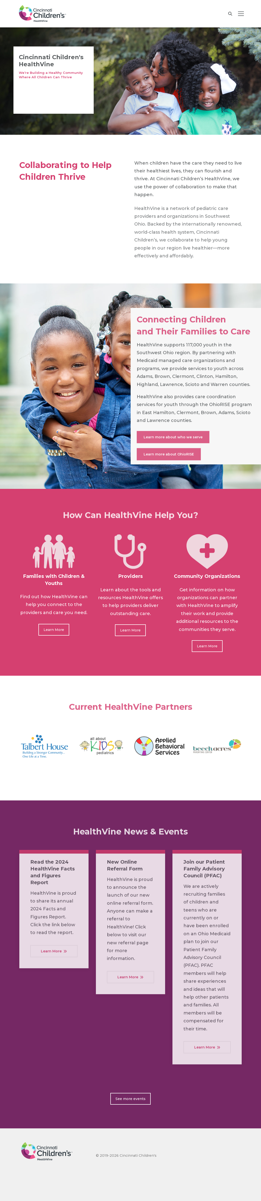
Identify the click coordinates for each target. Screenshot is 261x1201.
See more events (130, 1099)
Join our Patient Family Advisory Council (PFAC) (204, 872)
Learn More (54, 630)
